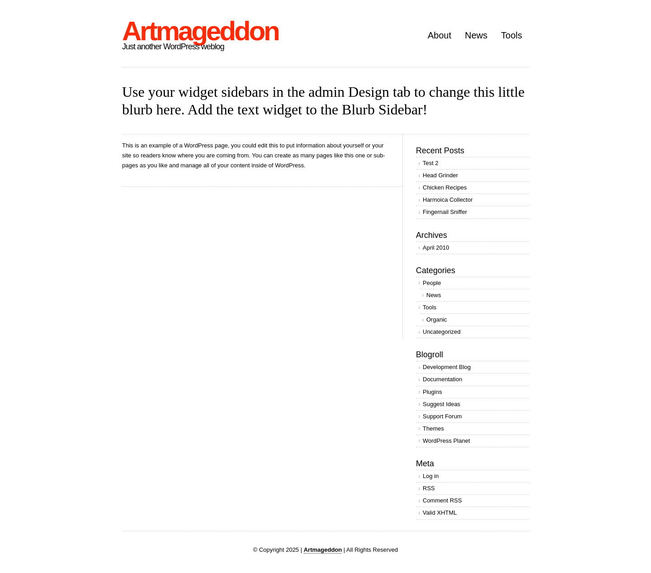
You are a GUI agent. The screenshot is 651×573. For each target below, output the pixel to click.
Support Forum (442, 416)
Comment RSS (442, 500)
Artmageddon (200, 31)
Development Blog (447, 367)
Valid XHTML (440, 512)
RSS (429, 488)
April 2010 (436, 247)
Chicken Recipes (445, 187)
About (439, 35)
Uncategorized (442, 331)
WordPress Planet (446, 440)
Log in (431, 476)
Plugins (432, 391)
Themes (433, 428)
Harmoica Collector (448, 199)
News (476, 35)
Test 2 (431, 163)
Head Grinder (440, 175)
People (432, 282)
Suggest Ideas (441, 404)
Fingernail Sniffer (445, 211)
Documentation (442, 379)
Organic (436, 319)
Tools (511, 35)
